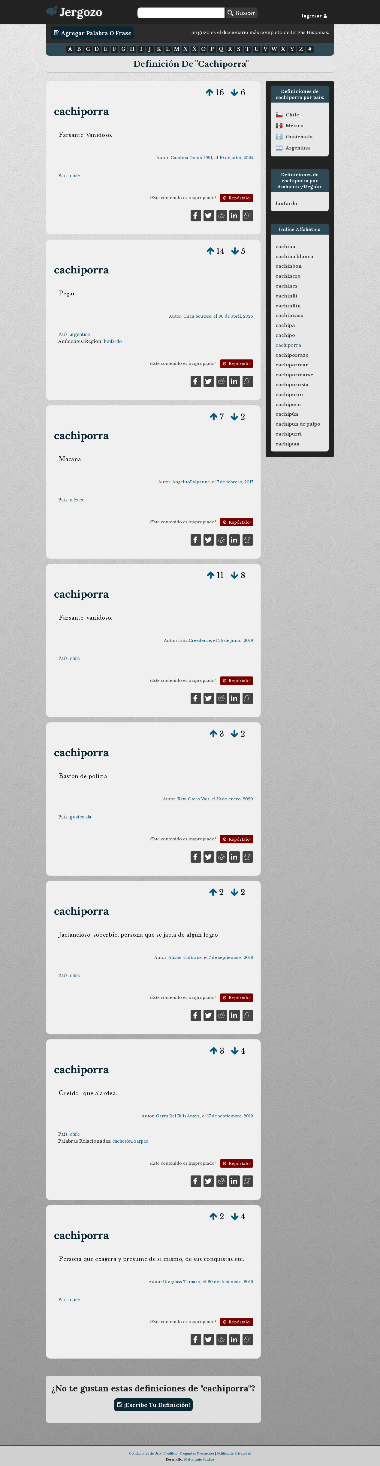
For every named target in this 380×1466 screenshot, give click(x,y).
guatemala (80, 817)
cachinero (288, 276)
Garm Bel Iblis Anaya (178, 1116)
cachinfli (286, 296)
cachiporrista (292, 384)
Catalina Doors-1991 (191, 158)
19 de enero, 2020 (235, 799)
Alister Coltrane (185, 957)
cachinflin (288, 306)
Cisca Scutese (197, 316)
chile (75, 175)
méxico (77, 500)
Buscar (241, 13)
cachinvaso (289, 315)
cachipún (287, 414)
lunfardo (113, 341)
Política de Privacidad (234, 1453)
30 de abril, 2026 (236, 316)
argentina (80, 334)
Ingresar (314, 16)
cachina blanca (294, 256)
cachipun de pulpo (298, 424)
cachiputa (288, 444)
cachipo (285, 335)
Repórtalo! (236, 198)
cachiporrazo (292, 355)
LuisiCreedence (194, 640)
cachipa (285, 325)
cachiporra (81, 111)
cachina (285, 246)
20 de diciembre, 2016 (230, 1282)
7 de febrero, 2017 (235, 482)
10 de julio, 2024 (236, 158)
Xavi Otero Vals (193, 799)
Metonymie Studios (199, 1459)
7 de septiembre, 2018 (231, 957)
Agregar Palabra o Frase (92, 32)
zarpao (141, 1141)
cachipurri (289, 434)
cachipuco (288, 404)
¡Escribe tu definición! (153, 1404)
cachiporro (289, 394)
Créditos (170, 1453)
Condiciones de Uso (145, 1453)
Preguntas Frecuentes (196, 1453)
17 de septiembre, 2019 (230, 1116)
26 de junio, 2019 (235, 640)
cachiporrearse (294, 374)
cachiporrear (292, 365)
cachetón (122, 1141)
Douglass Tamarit (182, 1282)
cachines (286, 286)
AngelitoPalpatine (191, 482)
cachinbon (289, 266)
